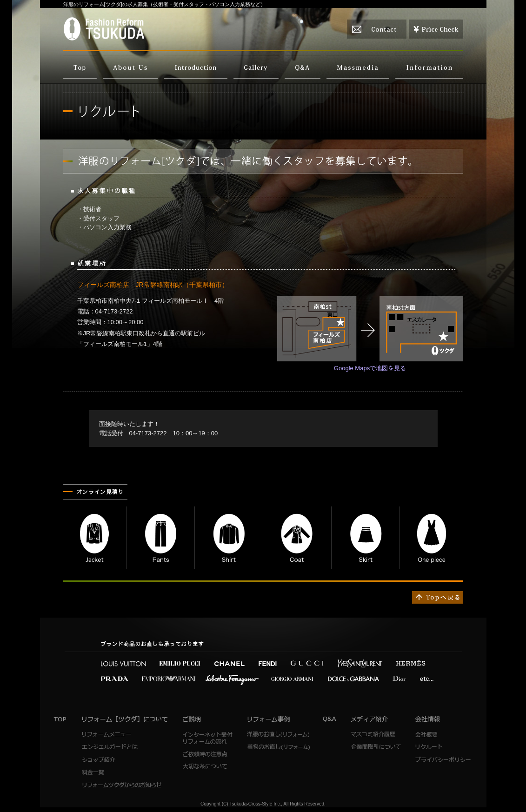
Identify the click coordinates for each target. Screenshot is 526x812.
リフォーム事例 (256, 67)
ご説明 (195, 67)
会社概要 (443, 734)
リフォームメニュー (109, 734)
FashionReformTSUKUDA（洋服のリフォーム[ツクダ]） (104, 29)
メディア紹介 (357, 67)
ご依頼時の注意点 (207, 754)
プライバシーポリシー (443, 759)
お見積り (436, 29)
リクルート (443, 747)
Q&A (330, 719)
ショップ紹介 (109, 759)
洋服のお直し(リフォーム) (278, 734)
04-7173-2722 (148, 433)
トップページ (60, 719)
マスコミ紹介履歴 (375, 734)
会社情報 (429, 67)
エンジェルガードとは (109, 747)
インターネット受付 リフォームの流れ (207, 738)
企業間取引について (375, 747)
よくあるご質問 (302, 67)
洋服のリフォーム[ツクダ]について (130, 67)
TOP (80, 67)
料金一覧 (109, 772)
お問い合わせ (376, 29)
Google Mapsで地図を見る (370, 368)
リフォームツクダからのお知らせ (122, 785)
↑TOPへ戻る (437, 597)
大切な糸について (207, 766)
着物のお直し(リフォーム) (278, 747)
